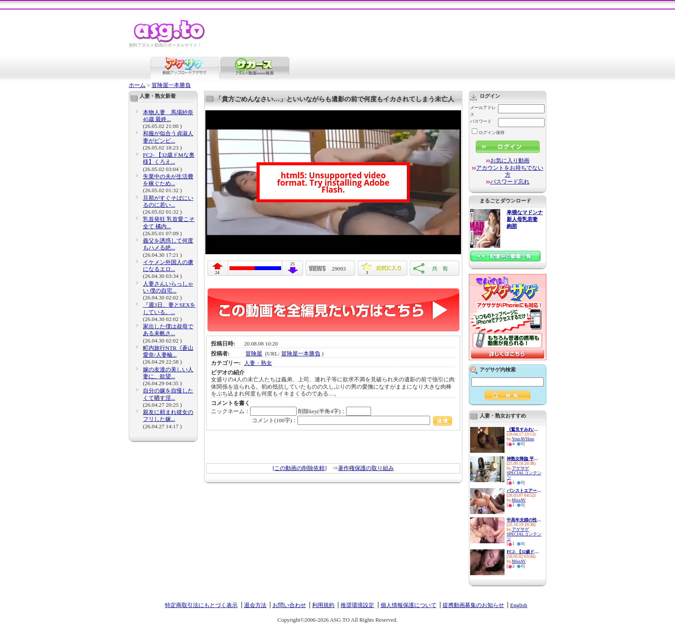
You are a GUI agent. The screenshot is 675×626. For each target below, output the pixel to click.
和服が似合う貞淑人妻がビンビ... (168, 136)
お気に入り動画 (509, 160)
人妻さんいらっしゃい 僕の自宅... (168, 287)
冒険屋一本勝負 (171, 85)
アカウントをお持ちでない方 (509, 171)
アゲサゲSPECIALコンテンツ (524, 473)
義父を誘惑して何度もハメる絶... (168, 244)
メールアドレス (483, 111)
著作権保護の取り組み (366, 468)
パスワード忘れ (509, 181)
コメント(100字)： (352, 420)
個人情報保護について (409, 605)
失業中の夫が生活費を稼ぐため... (168, 180)
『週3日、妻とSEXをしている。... (169, 308)
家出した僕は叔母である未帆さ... (168, 329)
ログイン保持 (488, 132)
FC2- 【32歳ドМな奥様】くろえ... (169, 158)
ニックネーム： (254, 411)
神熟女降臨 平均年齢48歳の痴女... (524, 458)
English (518, 605)
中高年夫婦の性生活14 (524, 519)
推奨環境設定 (357, 605)
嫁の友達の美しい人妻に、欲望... (168, 373)
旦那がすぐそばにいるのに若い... (168, 201)
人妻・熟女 (258, 363)
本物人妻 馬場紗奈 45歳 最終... (168, 115)
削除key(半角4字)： (334, 411)
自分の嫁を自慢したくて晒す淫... (168, 394)
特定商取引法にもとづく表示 (201, 605)
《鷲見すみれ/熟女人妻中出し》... (524, 429)
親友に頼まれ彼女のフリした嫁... (168, 415)
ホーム (137, 85)
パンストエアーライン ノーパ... (524, 490)
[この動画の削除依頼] (299, 468)
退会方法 (255, 605)
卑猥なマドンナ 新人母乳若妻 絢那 (525, 219)
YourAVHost (523, 438)
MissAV (519, 500)
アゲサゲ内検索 (498, 370)
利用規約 (323, 605)
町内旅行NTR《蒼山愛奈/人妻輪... (168, 351)
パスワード (481, 121)
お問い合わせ (289, 605)
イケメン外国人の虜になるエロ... (168, 265)
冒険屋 (253, 353)
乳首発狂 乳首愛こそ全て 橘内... (169, 222)
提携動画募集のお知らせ (473, 605)
